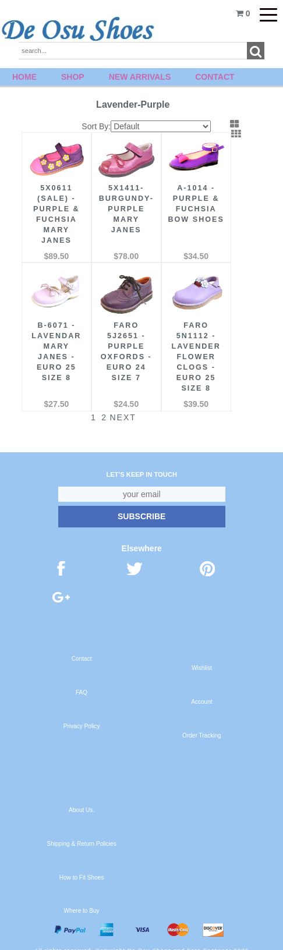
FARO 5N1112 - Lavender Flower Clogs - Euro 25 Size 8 (188, 349)
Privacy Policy (81, 718)
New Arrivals (140, 76)
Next (114, 409)
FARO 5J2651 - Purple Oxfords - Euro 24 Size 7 (121, 344)
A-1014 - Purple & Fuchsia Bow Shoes (188, 205)
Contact (214, 76)
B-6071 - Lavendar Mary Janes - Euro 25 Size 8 (55, 344)
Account (201, 694)
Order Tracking (201, 728)
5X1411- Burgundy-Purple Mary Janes (122, 205)
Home (24, 76)
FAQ (81, 685)
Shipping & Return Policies (81, 836)
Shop (72, 76)
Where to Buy (82, 903)
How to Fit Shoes (81, 870)
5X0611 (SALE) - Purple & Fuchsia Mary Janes (54, 210)
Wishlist (202, 660)
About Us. (81, 802)
